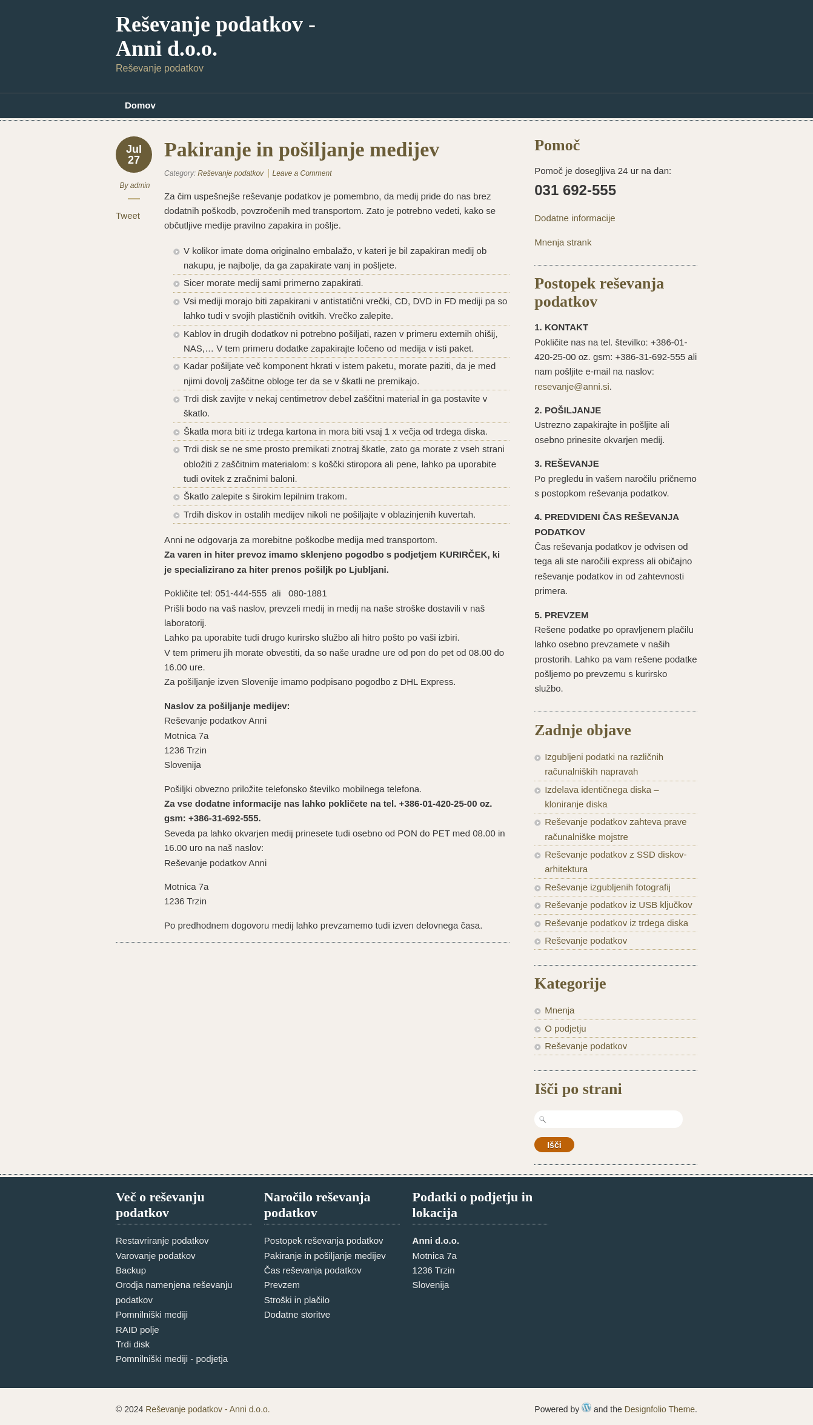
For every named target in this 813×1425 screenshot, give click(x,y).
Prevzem (282, 1285)
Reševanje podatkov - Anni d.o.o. (216, 36)
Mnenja (559, 1010)
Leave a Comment (301, 173)
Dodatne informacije (574, 218)
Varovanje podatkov (155, 1255)
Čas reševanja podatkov (313, 1270)
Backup (131, 1270)
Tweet (128, 215)
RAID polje (137, 1329)
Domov (140, 105)
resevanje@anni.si (571, 386)
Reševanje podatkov (230, 173)
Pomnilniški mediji (152, 1314)
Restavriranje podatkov (162, 1240)
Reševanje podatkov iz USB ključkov (618, 904)
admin (140, 185)
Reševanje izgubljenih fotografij (608, 887)
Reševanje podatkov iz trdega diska (616, 923)
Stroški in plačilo (297, 1300)
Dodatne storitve (297, 1314)
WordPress (586, 1407)
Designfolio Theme (660, 1409)
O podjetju (565, 1028)
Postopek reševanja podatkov (323, 1240)
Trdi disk (133, 1344)
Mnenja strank (562, 242)
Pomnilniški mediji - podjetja (172, 1358)
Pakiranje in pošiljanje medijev (325, 1255)
